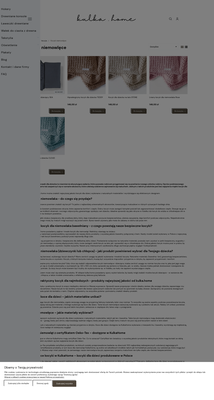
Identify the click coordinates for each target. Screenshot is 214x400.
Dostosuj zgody (43, 384)
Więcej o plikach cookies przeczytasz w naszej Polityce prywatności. (34, 377)
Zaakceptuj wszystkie (64, 384)
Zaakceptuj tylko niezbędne (18, 384)
